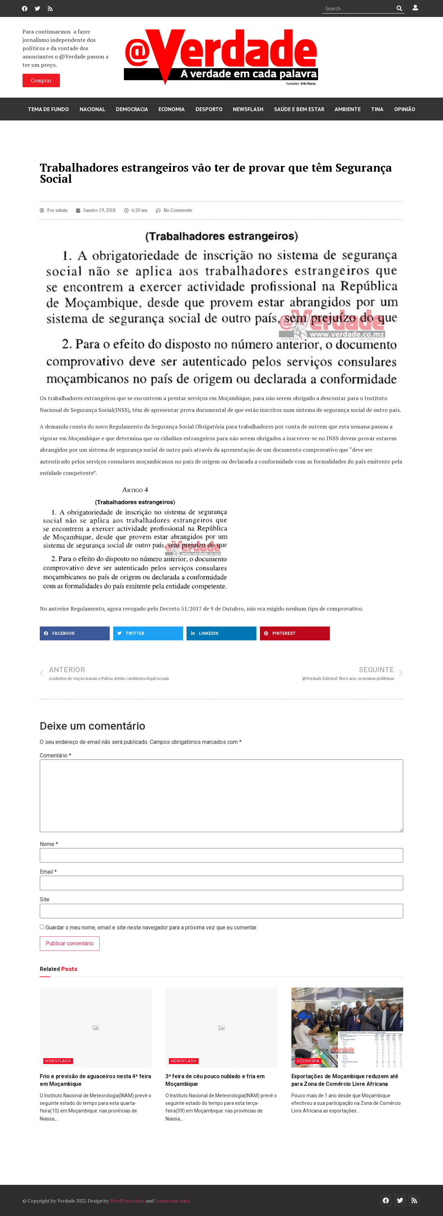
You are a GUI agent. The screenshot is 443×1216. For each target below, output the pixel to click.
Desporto (209, 109)
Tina (377, 109)
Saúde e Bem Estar (299, 109)
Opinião (404, 109)
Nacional (93, 109)
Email (48, 872)
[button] (75, 633)
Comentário (55, 755)
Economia (172, 109)
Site (44, 899)
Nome (49, 844)
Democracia (132, 109)
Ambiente (348, 109)
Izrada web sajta (172, 1200)
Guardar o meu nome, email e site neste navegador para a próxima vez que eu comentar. (151, 927)
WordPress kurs (127, 1200)
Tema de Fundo (48, 109)
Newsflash (248, 109)
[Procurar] (400, 8)
